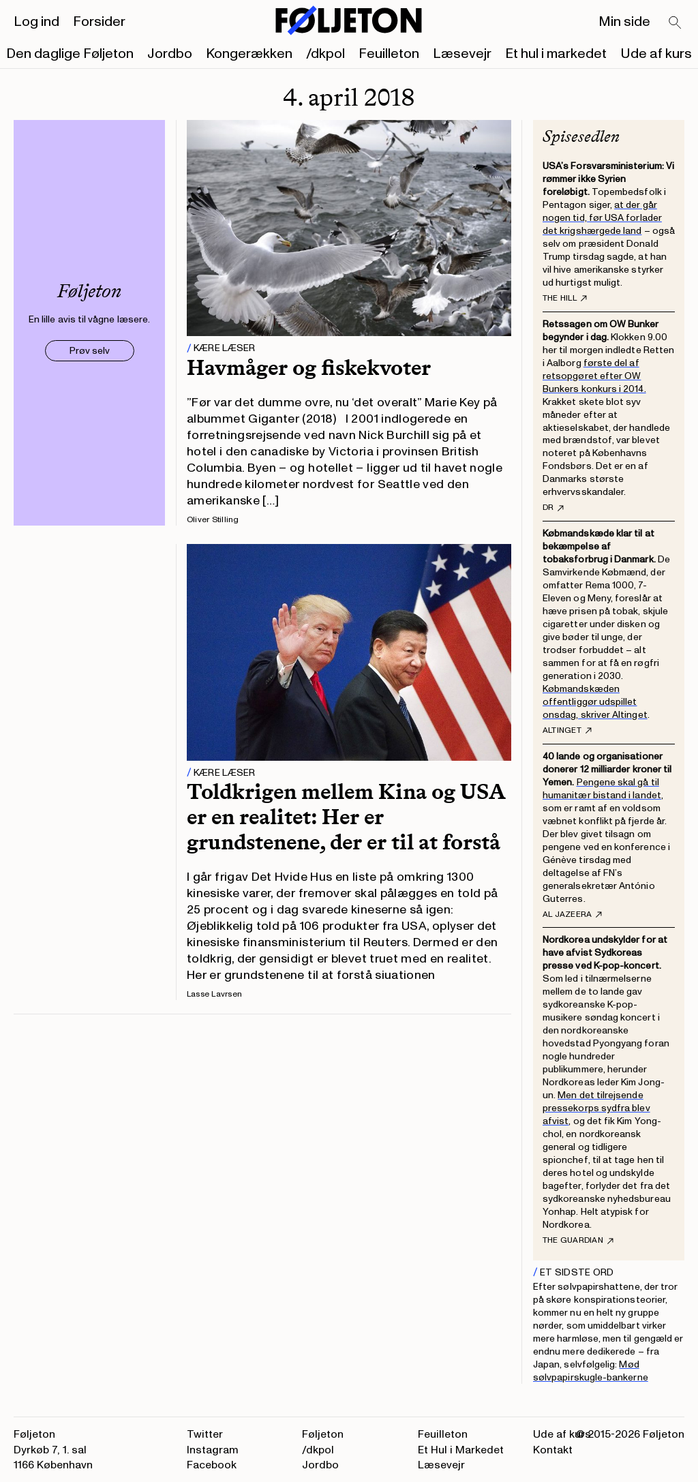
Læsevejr (462, 53)
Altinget (567, 730)
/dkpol (325, 53)
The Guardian (578, 1240)
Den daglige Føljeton (70, 53)
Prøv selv (90, 350)
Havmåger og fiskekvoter (309, 367)
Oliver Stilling (213, 520)
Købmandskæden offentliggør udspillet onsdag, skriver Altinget (595, 701)
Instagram (213, 1449)
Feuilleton (389, 53)
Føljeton (323, 1434)
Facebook (212, 1464)
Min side (624, 21)
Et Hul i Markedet (461, 1449)
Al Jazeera (572, 914)
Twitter (205, 1434)
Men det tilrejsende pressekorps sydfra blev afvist (596, 1108)
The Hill (565, 298)
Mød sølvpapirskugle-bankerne (590, 1371)
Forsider (99, 21)
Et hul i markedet (556, 53)
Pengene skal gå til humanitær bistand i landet (602, 789)
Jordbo (169, 53)
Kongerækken (249, 53)
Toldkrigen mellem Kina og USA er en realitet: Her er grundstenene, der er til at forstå (346, 816)
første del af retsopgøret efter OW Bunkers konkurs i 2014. (594, 376)
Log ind (36, 21)
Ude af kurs (656, 53)
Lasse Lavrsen (214, 994)
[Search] (675, 23)
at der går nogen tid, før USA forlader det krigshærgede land (602, 217)
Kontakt (553, 1449)
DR (553, 507)
